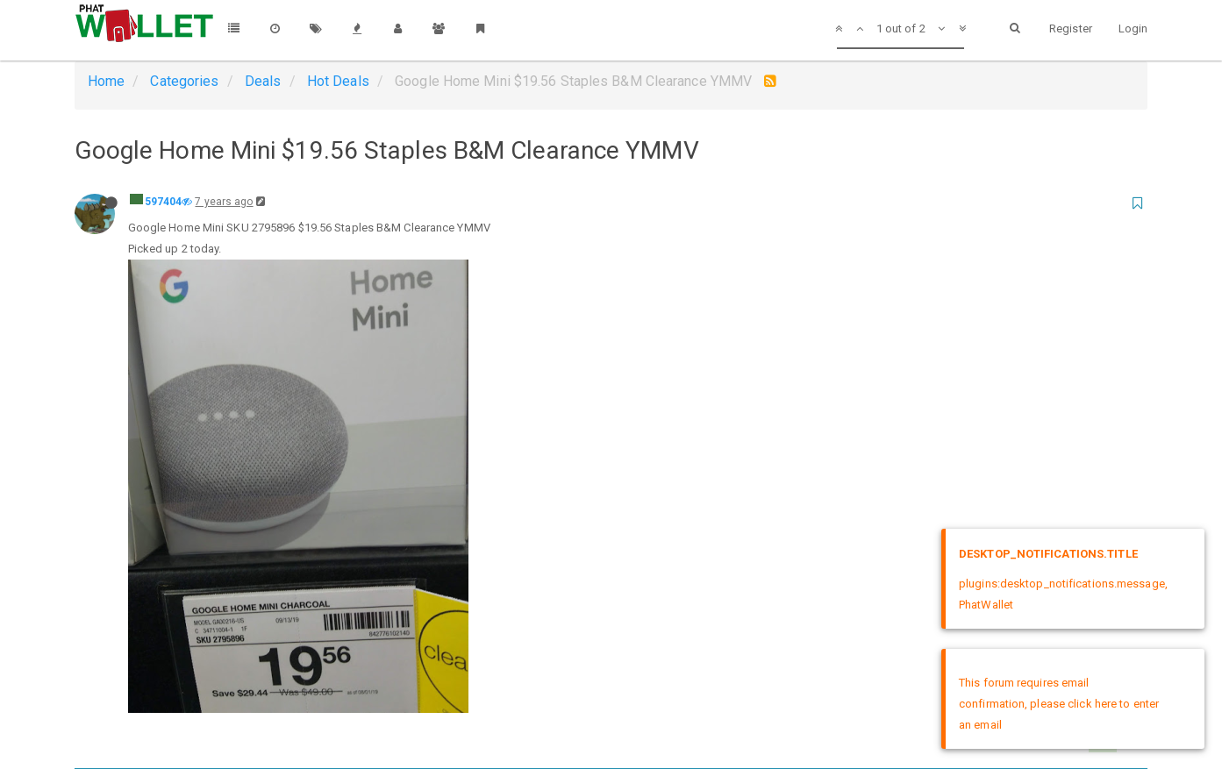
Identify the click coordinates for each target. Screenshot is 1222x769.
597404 (163, 202)
